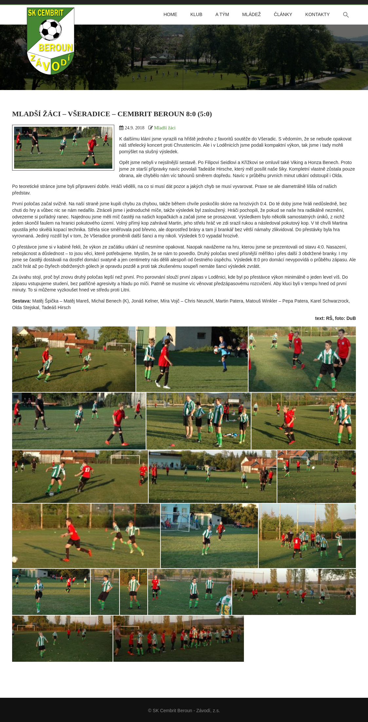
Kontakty (317, 14)
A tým (222, 14)
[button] (346, 15)
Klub (196, 14)
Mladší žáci (164, 127)
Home (170, 14)
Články (283, 14)
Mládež (251, 14)
